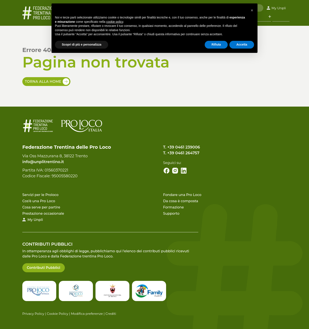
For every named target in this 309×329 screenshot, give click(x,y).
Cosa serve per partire (41, 207)
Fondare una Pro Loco (182, 195)
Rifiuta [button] (216, 44)
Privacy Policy (33, 314)
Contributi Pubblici (43, 268)
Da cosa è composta (180, 201)
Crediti (110, 314)
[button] (251, 10)
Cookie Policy (57, 314)
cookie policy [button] (114, 21)
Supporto (171, 213)
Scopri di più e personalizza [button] (81, 44)
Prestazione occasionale (43, 213)
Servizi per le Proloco (40, 195)
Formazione (173, 207)
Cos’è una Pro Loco (38, 201)
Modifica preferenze (87, 314)
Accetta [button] (241, 44)
